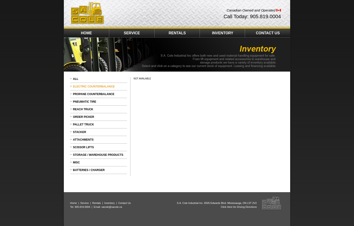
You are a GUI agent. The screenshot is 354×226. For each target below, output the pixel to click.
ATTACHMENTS (83, 139)
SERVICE (132, 33)
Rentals (96, 203)
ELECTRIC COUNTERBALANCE (94, 86)
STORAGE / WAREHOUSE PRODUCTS (98, 154)
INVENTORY (222, 33)
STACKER (79, 132)
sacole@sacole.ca (111, 207)
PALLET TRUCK (83, 124)
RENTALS (177, 33)
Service (84, 203)
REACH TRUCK (83, 109)
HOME (86, 33)
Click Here (227, 207)
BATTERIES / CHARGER (89, 170)
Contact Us (124, 203)
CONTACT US (268, 33)
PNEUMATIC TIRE (84, 101)
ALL (75, 79)
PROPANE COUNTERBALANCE (94, 94)
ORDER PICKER (83, 117)
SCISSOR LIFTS (83, 147)
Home (73, 203)
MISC (76, 162)
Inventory (109, 203)
